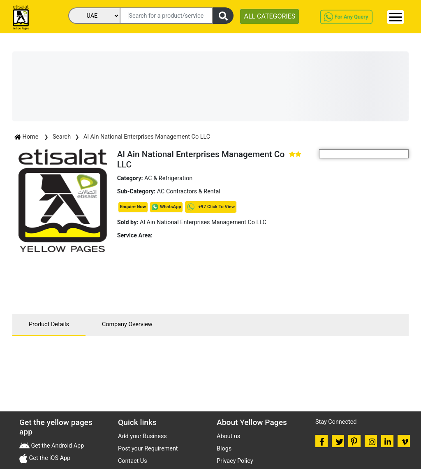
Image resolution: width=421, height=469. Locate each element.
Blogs (224, 448)
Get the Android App (57, 445)
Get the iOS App (49, 458)
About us (228, 436)
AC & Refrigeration (168, 178)
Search (62, 136)
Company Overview (127, 324)
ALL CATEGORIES (269, 16)
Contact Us (132, 460)
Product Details (49, 324)
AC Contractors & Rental (188, 191)
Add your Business (142, 436)
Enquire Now (133, 206)
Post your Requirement (148, 448)
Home (27, 136)
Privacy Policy (235, 460)
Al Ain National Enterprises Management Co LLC (146, 136)
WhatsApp (170, 206)
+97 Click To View (211, 206)
